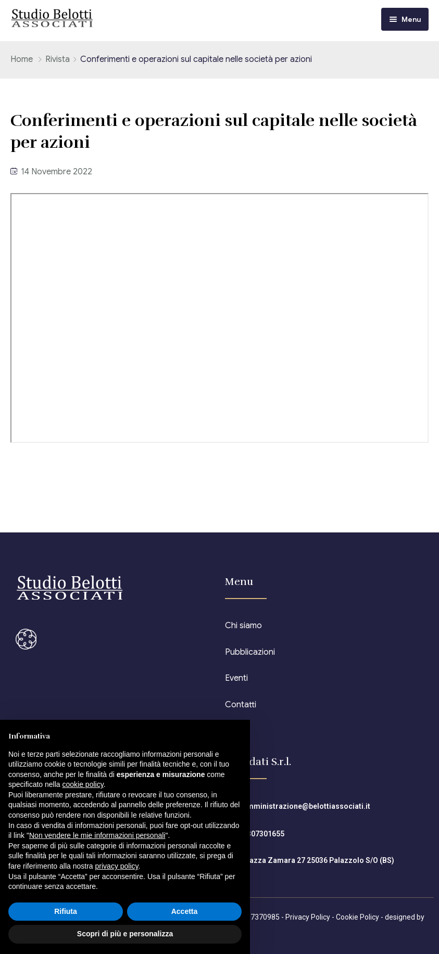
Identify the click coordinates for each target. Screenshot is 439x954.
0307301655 (263, 834)
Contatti (240, 704)
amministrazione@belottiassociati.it (306, 806)
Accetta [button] (184, 911)
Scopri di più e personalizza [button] (125, 934)
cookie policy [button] (83, 784)
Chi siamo (243, 625)
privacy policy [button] (117, 866)
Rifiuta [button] (65, 911)
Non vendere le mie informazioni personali (97, 835)
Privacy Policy (307, 917)
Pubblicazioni (250, 652)
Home (21, 59)
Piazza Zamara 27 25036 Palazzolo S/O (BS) (318, 860)
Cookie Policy (357, 917)
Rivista (57, 59)
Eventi (236, 678)
